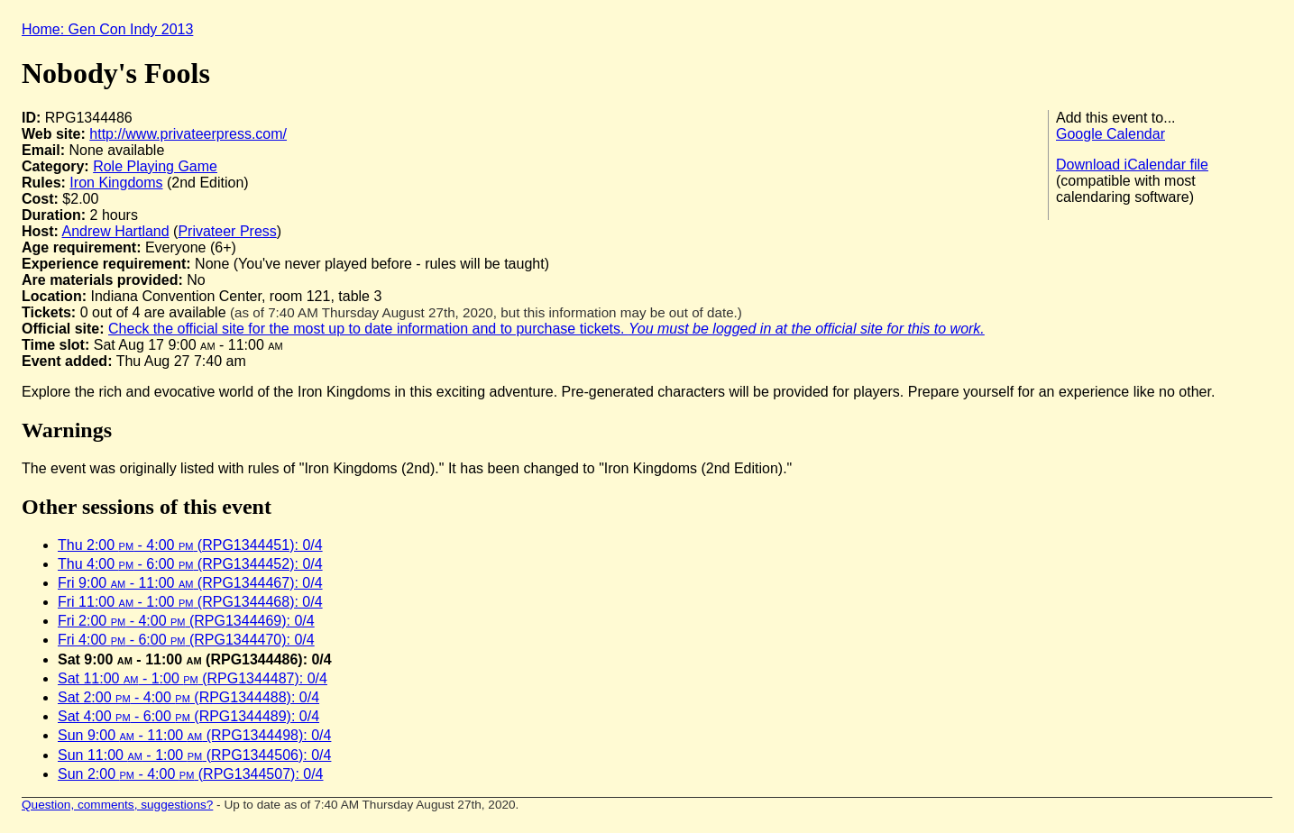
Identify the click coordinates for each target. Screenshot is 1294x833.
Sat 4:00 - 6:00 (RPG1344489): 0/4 (188, 716)
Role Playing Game (155, 166)
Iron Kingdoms (115, 182)
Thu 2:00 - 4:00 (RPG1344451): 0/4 (190, 545)
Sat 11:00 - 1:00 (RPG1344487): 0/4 (192, 678)
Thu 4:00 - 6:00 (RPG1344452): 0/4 (190, 564)
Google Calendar (1110, 134)
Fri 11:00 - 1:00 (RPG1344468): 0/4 (190, 601)
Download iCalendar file (1132, 164)
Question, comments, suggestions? (117, 804)
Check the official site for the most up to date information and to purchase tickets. (546, 328)
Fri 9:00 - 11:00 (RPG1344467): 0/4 (190, 582)
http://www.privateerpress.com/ (188, 134)
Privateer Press (227, 231)
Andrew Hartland (115, 231)
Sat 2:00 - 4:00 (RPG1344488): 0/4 (188, 697)
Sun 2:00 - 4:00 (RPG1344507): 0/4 (191, 774)
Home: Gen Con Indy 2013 (107, 29)
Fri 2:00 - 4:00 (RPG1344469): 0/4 (186, 620)
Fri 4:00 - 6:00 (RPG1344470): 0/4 (186, 639)
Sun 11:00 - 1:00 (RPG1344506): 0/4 (194, 755)
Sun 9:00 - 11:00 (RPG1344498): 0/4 (194, 735)
